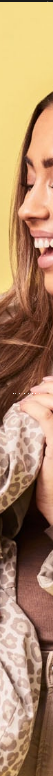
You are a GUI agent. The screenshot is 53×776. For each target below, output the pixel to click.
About (6, 1)
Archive (17, 1)
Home (2, 1)
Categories (11, 1)
